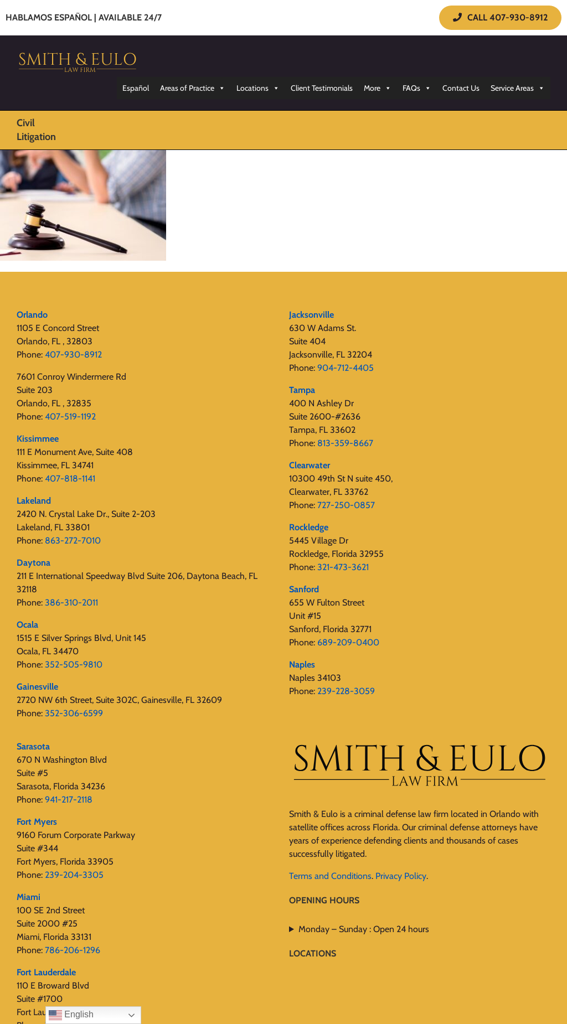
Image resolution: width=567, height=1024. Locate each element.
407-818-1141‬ (70, 478)
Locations (258, 88)
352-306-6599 (74, 713)
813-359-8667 (345, 443)
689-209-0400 (348, 642)
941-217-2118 (68, 799)
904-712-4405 (345, 368)
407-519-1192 (70, 416)
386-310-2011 (71, 602)
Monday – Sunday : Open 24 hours (363, 929)
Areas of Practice (192, 88)
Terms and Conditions (330, 876)
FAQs (417, 88)
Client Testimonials (322, 88)
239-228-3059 (346, 691)
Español (135, 88)
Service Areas (518, 88)
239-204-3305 (74, 875)
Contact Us (461, 88)
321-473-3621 (343, 567)
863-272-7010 (73, 540)
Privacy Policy (400, 876)
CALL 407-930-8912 (500, 17)
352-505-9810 (73, 664)
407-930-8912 (73, 354)
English (71, 1015)
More (377, 88)
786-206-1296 (72, 950)
